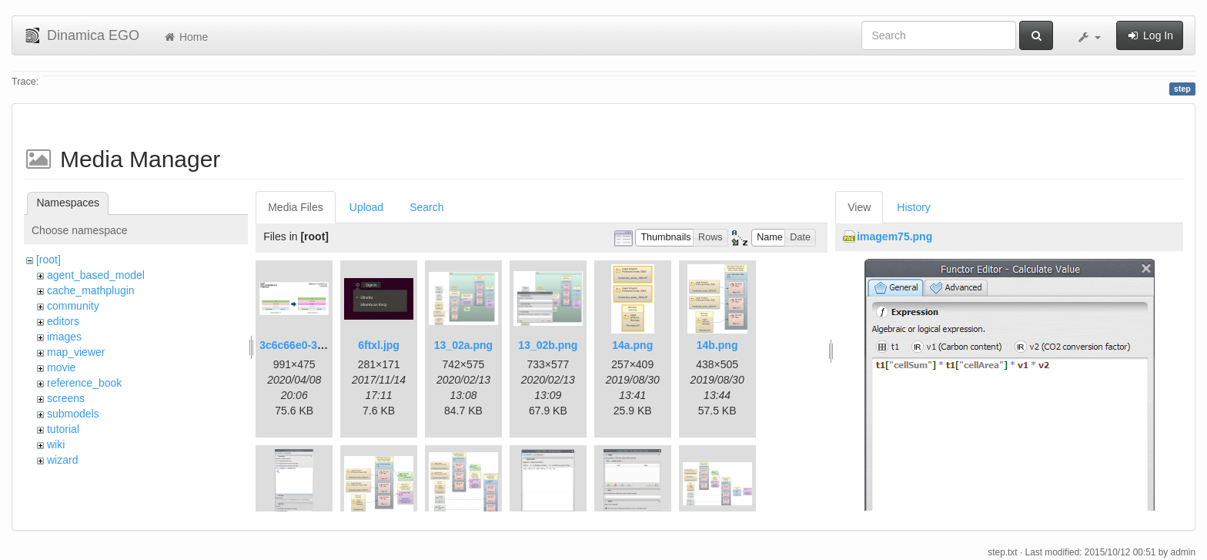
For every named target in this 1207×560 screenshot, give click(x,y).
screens (66, 398)
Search (426, 207)
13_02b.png (547, 345)
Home (185, 37)
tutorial (63, 429)
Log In (1149, 35)
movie (61, 367)
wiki (56, 444)
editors (63, 321)
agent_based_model (96, 275)
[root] (48, 259)
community (73, 306)
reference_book (84, 383)
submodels (73, 413)
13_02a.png (463, 345)
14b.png (717, 345)
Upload (366, 207)
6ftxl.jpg (379, 345)
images (64, 336)
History (914, 207)
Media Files (295, 207)
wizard (62, 460)
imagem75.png (894, 236)
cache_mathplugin (91, 290)
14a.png (632, 345)
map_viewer (76, 352)
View (859, 207)
